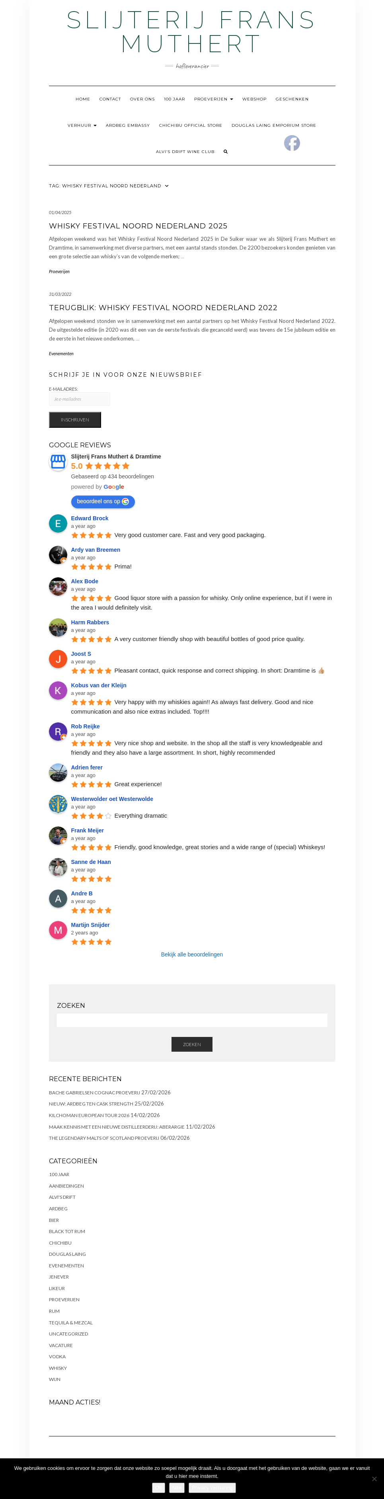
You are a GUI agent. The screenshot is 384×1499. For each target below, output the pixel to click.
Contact (110, 99)
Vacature (61, 1345)
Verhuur (82, 125)
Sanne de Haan (91, 862)
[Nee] (374, 1479)
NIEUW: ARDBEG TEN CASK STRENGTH (91, 1104)
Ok (158, 1488)
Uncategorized (68, 1334)
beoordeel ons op (103, 501)
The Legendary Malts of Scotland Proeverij (104, 1138)
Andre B (82, 893)
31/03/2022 (60, 294)
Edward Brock (90, 518)
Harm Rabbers (90, 622)
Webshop (254, 99)
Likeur (57, 1288)
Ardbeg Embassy (128, 125)
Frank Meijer (87, 830)
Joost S (81, 654)
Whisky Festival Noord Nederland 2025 (138, 226)
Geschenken (292, 99)
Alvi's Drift (62, 1197)
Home (83, 99)
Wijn (54, 1379)
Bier (54, 1220)
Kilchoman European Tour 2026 (89, 1115)
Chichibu (60, 1243)
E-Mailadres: (79, 396)
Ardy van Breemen (96, 550)
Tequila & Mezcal (71, 1323)
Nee (177, 1488)
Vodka (57, 1356)
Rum (54, 1311)
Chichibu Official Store (190, 125)
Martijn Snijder (90, 925)
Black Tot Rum (67, 1231)
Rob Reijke (85, 726)
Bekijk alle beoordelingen (192, 954)
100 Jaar (174, 99)
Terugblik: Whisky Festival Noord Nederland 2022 (163, 307)
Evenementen (61, 353)
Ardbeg (58, 1209)
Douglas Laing (67, 1254)
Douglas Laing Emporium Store (274, 125)
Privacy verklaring (212, 1488)
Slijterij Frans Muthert (192, 32)
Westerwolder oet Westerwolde (112, 799)
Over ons (142, 99)
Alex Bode (84, 581)
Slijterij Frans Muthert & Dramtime (116, 456)
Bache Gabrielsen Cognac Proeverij (94, 1093)
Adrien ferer (87, 767)
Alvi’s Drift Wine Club (185, 151)
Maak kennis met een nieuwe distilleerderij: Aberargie (117, 1127)
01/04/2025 (60, 212)
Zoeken (192, 1044)
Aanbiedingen (66, 1186)
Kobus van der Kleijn (99, 685)
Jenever (59, 1277)
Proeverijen (213, 99)
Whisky (58, 1368)
